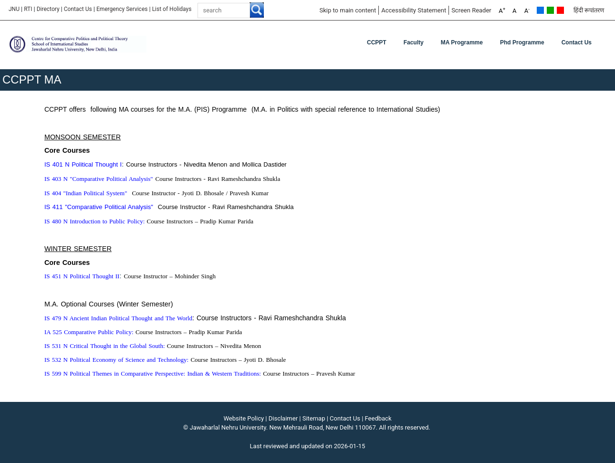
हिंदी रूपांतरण (588, 10)
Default (540, 10)
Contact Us (78, 9)
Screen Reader (471, 10)
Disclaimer (283, 418)
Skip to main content (347, 10)
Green (550, 10)
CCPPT (376, 42)
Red (560, 10)
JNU (14, 9)
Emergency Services (122, 9)
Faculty (414, 42)
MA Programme (462, 42)
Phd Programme (522, 42)
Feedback (378, 418)
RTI (28, 9)
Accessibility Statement (413, 10)
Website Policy (244, 418)
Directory (48, 9)
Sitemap (313, 418)
